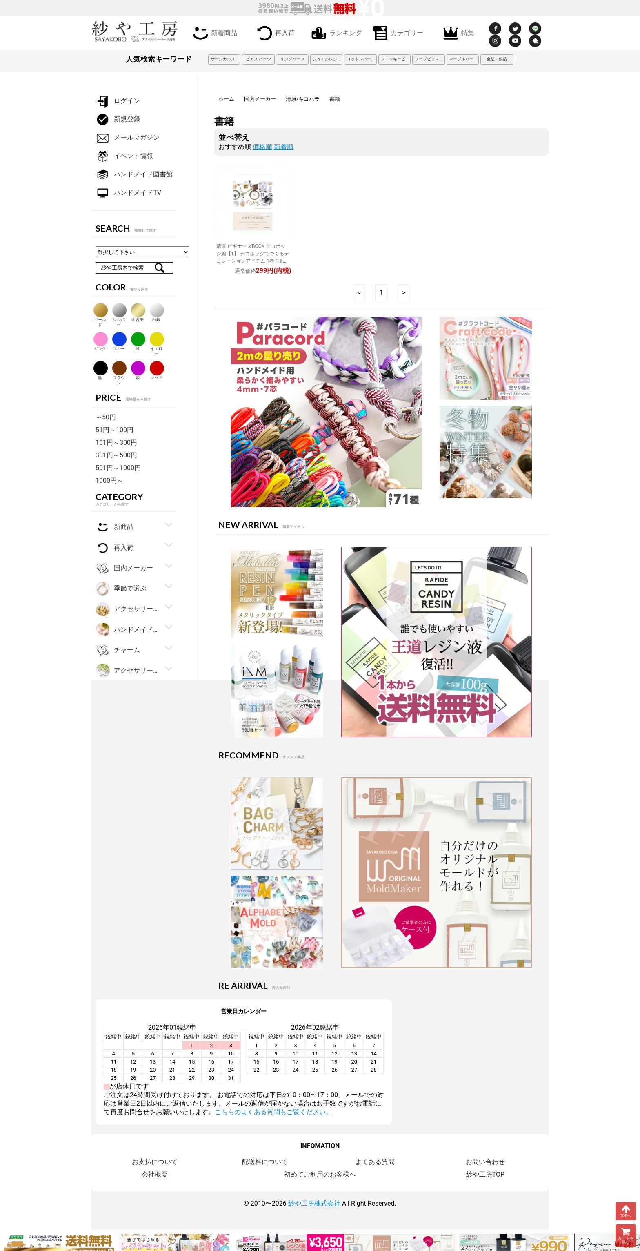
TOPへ (626, 1211)
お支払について (155, 1162)
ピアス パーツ (258, 59)
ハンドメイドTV (128, 193)
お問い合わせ (485, 1162)
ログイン (118, 101)
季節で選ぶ (121, 589)
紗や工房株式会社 (314, 1203)
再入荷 (274, 32)
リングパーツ (292, 59)
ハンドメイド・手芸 (128, 630)
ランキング (335, 32)
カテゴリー (396, 32)
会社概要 (155, 1174)
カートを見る (626, 1235)
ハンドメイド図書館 (134, 174)
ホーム (226, 99)
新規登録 (118, 119)
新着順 (283, 147)
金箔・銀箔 (497, 59)
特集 (457, 32)
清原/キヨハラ (303, 99)
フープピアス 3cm (430, 59)
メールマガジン (128, 138)
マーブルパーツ (463, 59)
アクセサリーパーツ (128, 671)
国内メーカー (260, 99)
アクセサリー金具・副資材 (128, 609)
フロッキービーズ (396, 59)
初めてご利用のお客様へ (320, 1174)
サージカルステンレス (226, 59)
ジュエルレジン (327, 59)
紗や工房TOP (485, 1174)
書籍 (334, 99)
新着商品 (213, 32)
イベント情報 (124, 156)
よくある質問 (375, 1162)
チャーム (118, 650)
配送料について (265, 1162)
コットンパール (361, 59)
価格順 (262, 147)
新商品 (114, 527)
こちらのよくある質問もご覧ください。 (273, 1112)
